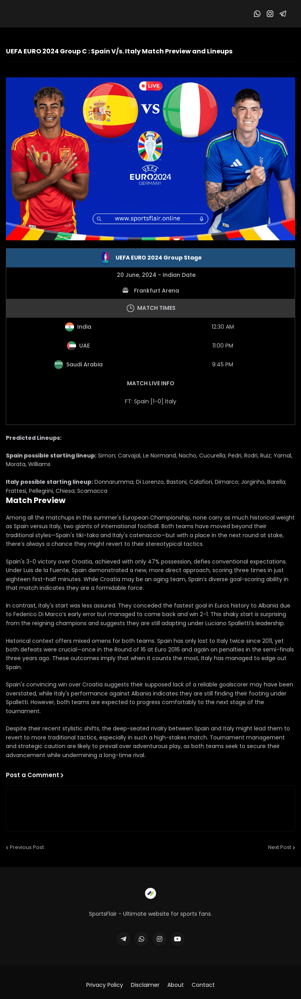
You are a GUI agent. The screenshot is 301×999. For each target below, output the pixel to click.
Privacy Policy (104, 985)
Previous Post (27, 847)
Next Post (279, 847)
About (175, 985)
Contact (203, 985)
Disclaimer (145, 985)
